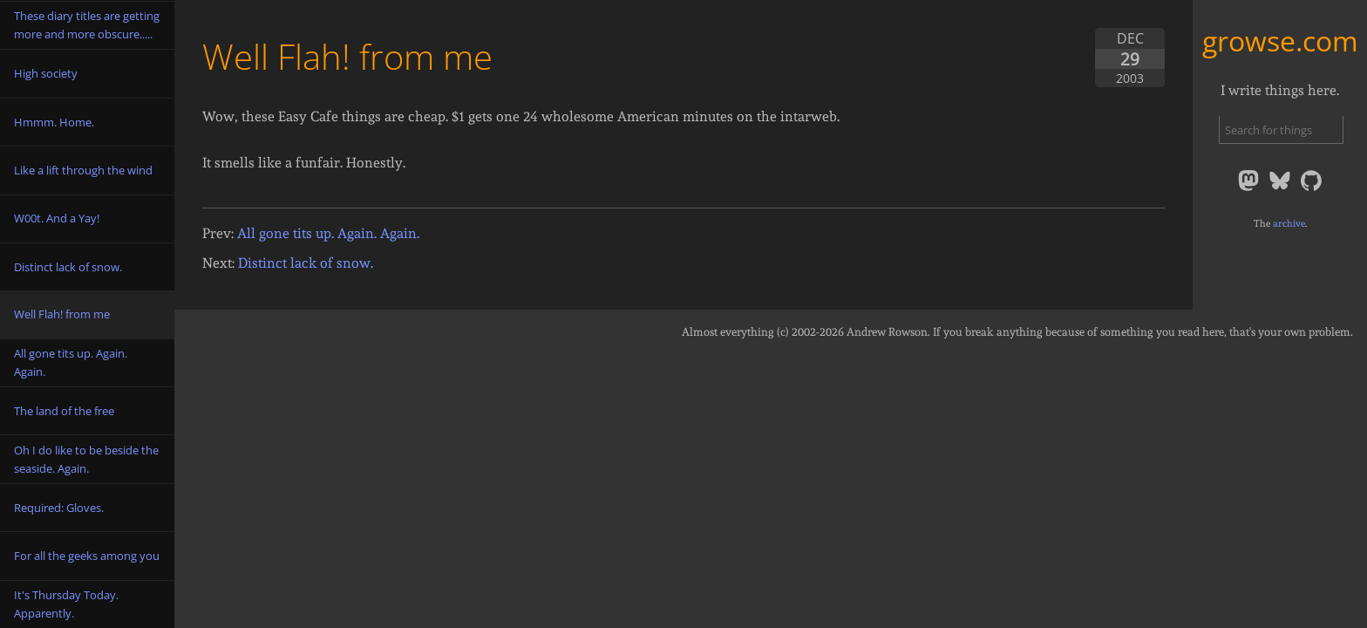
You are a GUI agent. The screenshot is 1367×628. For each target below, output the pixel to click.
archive (1289, 223)
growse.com (1280, 40)
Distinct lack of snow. (305, 263)
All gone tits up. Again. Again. (328, 233)
